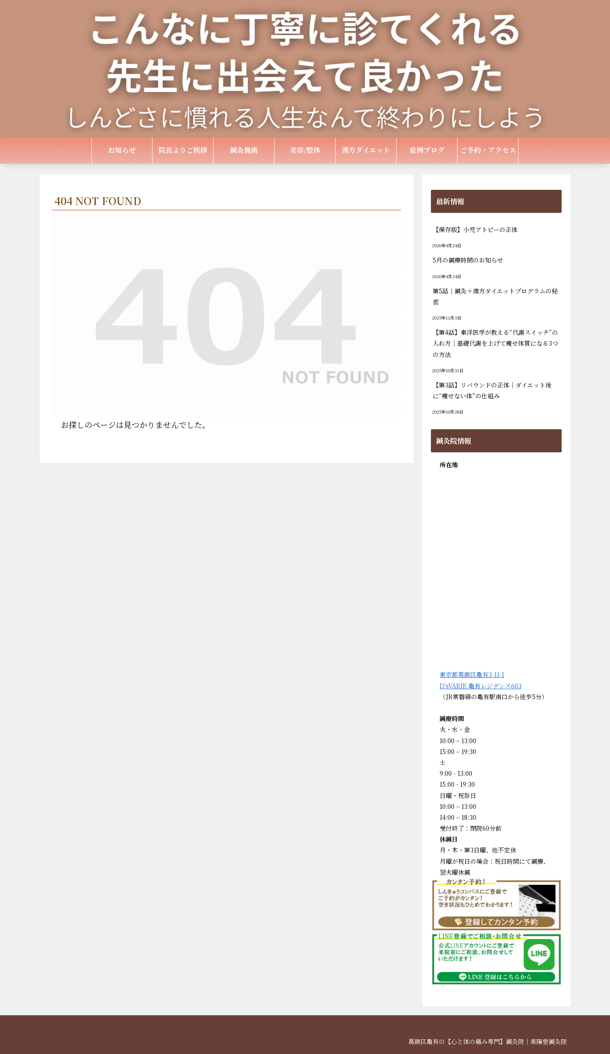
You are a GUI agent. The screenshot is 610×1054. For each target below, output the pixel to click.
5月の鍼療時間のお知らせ (468, 260)
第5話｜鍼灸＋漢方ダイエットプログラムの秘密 (495, 296)
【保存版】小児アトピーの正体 (475, 229)
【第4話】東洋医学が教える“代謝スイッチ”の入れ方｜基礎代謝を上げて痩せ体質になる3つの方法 (495, 343)
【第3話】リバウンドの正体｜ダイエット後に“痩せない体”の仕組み (492, 390)
